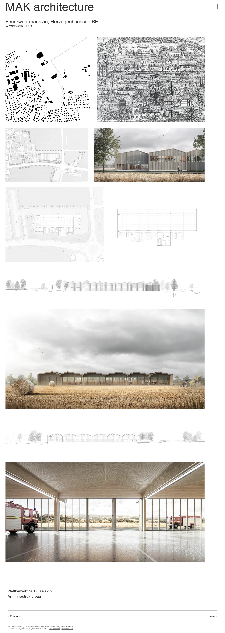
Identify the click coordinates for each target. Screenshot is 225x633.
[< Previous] (17, 616)
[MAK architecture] (49, 7)
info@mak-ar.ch (67, 629)
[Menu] (217, 7)
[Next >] (207, 616)
